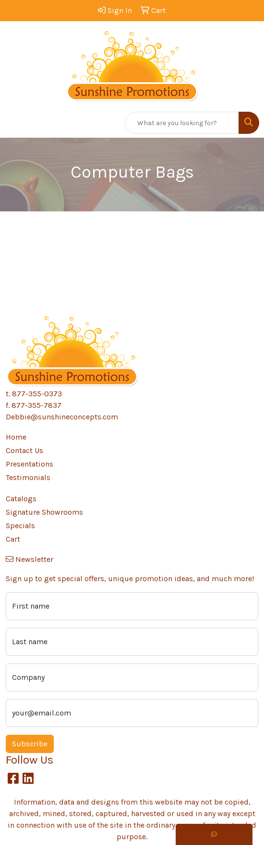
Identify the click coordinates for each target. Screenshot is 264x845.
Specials (20, 525)
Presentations (29, 463)
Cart (13, 539)
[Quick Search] (182, 123)
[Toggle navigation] (15, 123)
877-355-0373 (37, 393)
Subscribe (30, 743)
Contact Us (24, 450)
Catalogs (21, 498)
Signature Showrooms (44, 512)
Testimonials (28, 477)
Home (16, 437)
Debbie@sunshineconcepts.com (62, 416)
